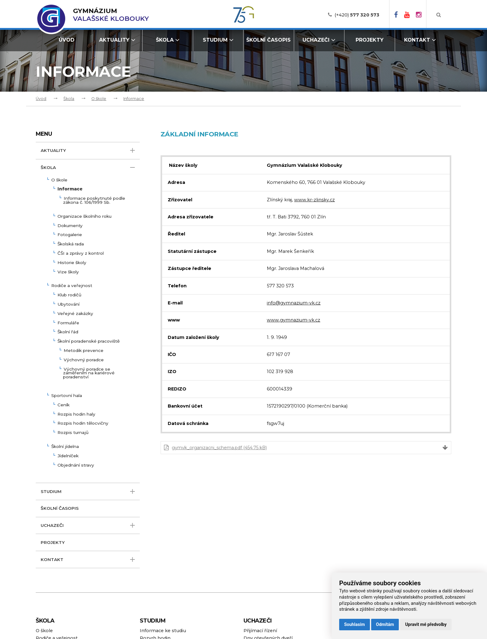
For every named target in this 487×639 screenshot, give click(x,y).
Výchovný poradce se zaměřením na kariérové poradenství (89, 373)
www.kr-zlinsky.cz (314, 200)
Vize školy (68, 272)
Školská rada (70, 244)
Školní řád (67, 332)
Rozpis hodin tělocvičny (82, 423)
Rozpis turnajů (73, 433)
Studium (218, 40)
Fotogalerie (69, 235)
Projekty (370, 40)
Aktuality (117, 40)
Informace (133, 98)
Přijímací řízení (260, 630)
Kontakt (420, 40)
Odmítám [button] (385, 624)
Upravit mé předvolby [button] (425, 624)
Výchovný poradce (84, 360)
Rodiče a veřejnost (71, 286)
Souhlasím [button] (354, 624)
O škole (98, 98)
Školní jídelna (65, 447)
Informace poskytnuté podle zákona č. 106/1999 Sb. (94, 200)
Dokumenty (70, 226)
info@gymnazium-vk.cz (294, 303)
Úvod (67, 40)
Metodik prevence (83, 351)
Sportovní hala (66, 396)
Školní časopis (268, 40)
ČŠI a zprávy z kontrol (80, 253)
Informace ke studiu (163, 630)
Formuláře (68, 323)
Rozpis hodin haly (76, 414)
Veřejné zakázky (75, 314)
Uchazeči (319, 40)
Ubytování (68, 304)
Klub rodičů (69, 295)
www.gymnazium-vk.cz (293, 320)
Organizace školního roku (84, 216)
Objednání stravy (75, 465)
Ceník (63, 405)
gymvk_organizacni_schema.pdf (219, 447)
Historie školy (71, 263)
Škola (168, 40)
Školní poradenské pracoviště (88, 341)
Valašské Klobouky (111, 14)
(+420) (357, 15)
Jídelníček (68, 456)
